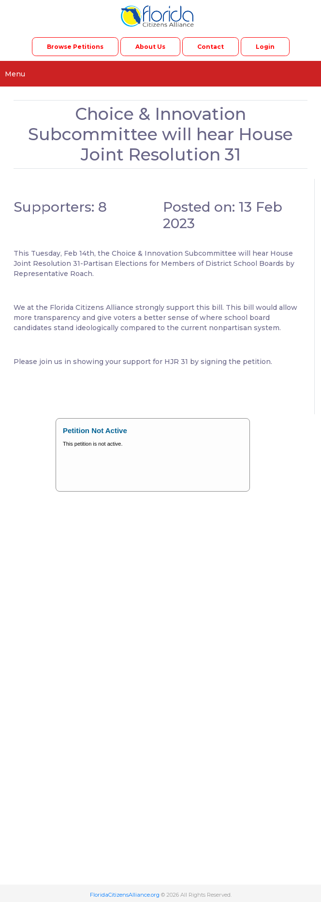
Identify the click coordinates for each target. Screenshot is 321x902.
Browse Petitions (75, 46)
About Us (150, 46)
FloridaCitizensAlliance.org (125, 894)
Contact (210, 46)
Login (265, 46)
